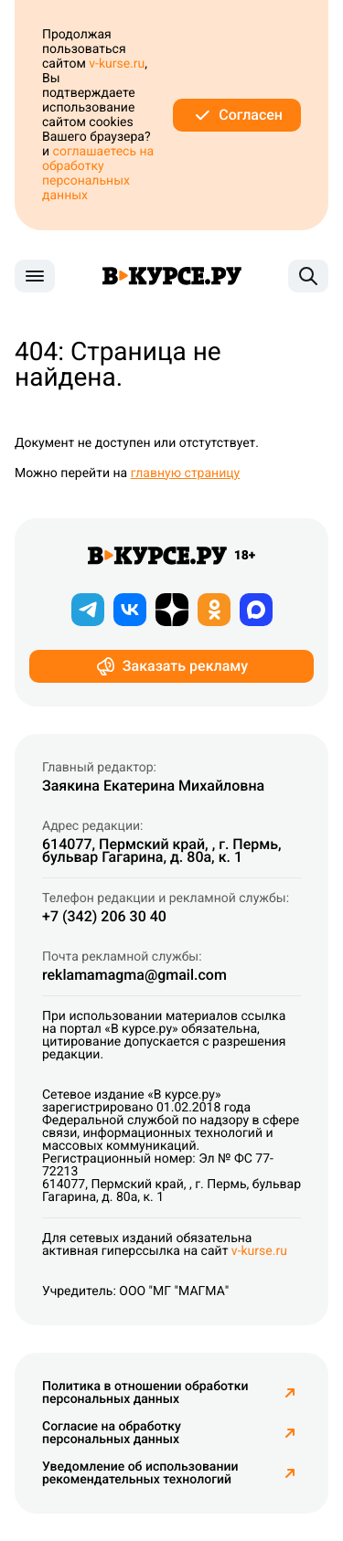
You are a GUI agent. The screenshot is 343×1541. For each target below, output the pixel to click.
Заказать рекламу (171, 666)
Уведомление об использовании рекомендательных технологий (171, 1473)
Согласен (237, 115)
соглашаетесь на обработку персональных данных (98, 173)
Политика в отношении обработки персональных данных (171, 1393)
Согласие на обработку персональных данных (171, 1433)
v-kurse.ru (117, 64)
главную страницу (186, 473)
